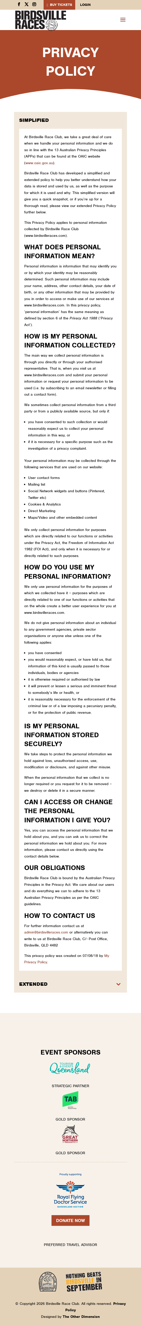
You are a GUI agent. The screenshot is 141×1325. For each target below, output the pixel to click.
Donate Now (70, 1220)
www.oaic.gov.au (39, 163)
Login (85, 5)
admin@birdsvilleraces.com (46, 932)
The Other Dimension (81, 1316)
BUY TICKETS (61, 5)
